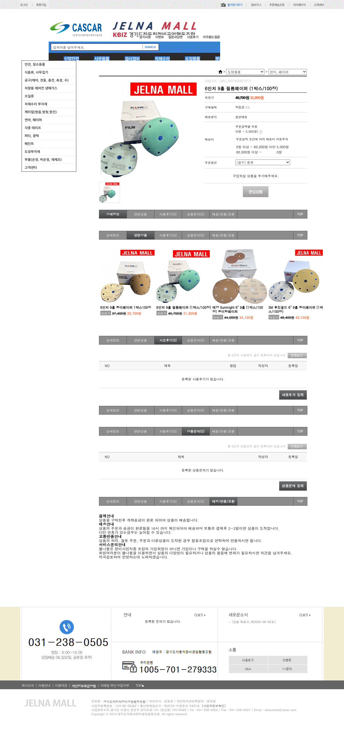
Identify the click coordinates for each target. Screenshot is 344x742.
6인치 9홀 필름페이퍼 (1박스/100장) (183, 307)
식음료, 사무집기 (36, 72)
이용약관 (61, 685)
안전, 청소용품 (35, 64)
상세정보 (112, 214)
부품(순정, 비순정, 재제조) (43, 159)
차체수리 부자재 (36, 104)
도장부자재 (32, 151)
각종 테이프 (33, 128)
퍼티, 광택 (32, 136)
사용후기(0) (168, 214)
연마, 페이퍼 (33, 120)
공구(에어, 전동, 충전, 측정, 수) (47, 80)
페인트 (29, 144)
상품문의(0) (196, 214)
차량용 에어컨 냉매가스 (41, 88)
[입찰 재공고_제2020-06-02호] (254, 622)
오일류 (29, 96)
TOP (300, 214)
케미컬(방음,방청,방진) (41, 112)
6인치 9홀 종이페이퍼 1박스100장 (125, 307)
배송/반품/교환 (223, 214)
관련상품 (140, 214)
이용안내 (44, 685)
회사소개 (28, 685)
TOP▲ (140, 685)
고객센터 (31, 167)
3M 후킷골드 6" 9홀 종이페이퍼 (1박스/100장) (296, 309)
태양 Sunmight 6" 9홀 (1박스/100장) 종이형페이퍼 (237, 309)
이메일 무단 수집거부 (114, 685)
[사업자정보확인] (214, 706)
